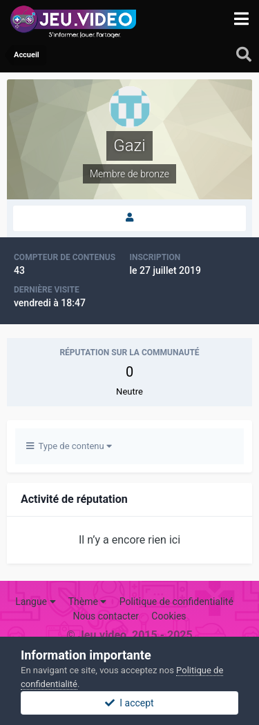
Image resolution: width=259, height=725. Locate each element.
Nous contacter (106, 616)
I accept (129, 702)
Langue (35, 601)
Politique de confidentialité (176, 601)
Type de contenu (69, 446)
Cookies (168, 616)
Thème (87, 601)
